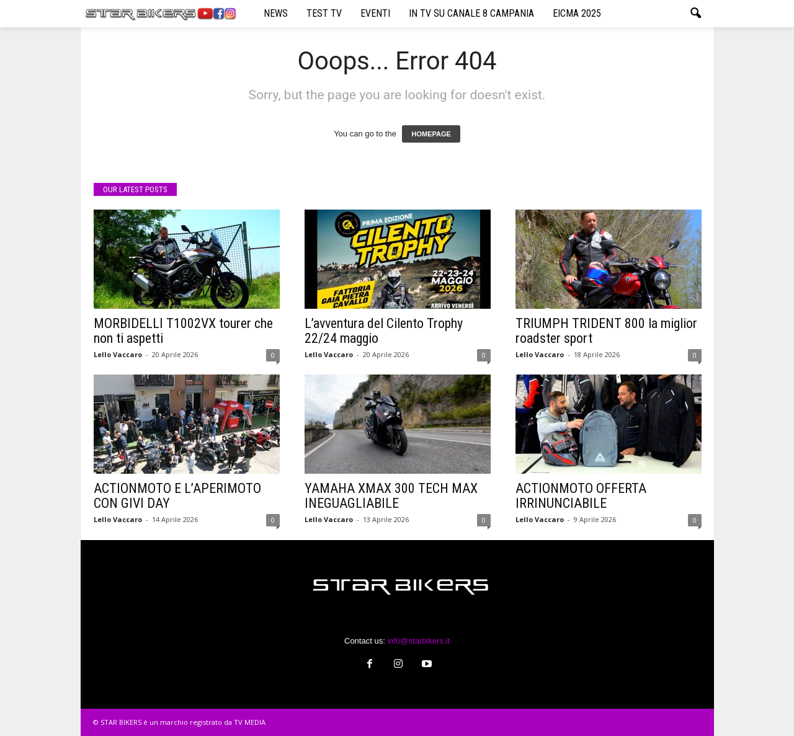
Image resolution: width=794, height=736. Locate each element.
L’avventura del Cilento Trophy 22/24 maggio (384, 331)
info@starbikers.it (418, 640)
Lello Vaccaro (118, 354)
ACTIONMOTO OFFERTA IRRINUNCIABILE (580, 496)
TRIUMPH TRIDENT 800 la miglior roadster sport (606, 331)
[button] (695, 13)
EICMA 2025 (577, 13)
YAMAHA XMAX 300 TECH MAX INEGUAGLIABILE (391, 496)
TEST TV (324, 13)
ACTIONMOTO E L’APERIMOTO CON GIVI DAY (177, 496)
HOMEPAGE (430, 134)
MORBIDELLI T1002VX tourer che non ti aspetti (183, 331)
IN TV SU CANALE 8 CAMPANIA (471, 13)
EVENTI (375, 13)
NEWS (276, 13)
